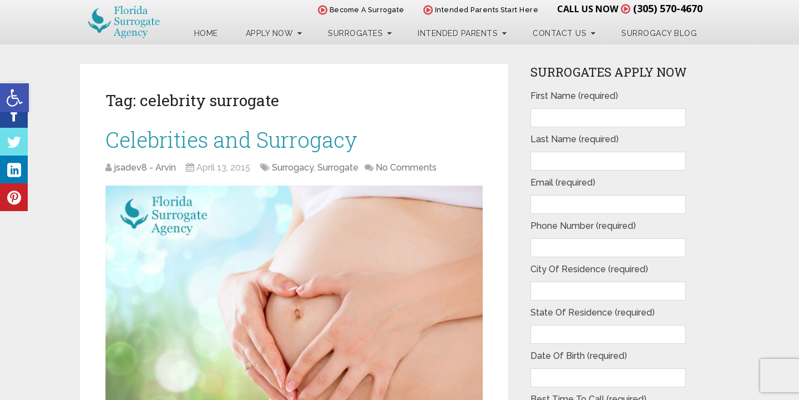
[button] (14, 97)
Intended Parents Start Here (481, 10)
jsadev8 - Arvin (145, 167)
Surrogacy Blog (659, 33)
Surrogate (337, 167)
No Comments (406, 167)
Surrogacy (292, 167)
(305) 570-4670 (667, 8)
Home (206, 33)
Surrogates (355, 33)
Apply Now (270, 33)
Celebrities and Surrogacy (231, 139)
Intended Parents (458, 33)
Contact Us (559, 33)
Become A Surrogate (361, 10)
